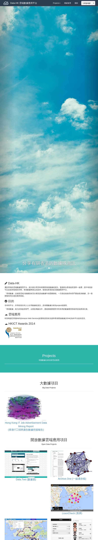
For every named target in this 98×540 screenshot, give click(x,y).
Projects (56, 3)
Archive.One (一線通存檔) (72, 478)
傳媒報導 (67, 3)
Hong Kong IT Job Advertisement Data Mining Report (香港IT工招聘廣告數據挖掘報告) (26, 426)
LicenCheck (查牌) (72, 513)
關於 (76, 3)
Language (86, 3)
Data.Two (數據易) (26, 479)
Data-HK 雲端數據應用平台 (20, 3)
